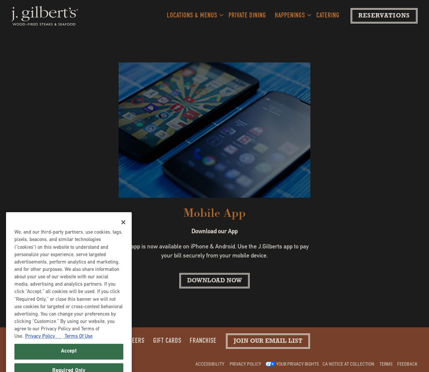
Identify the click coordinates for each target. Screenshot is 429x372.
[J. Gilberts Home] (44, 16)
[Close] (123, 227)
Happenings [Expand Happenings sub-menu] (291, 14)
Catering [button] (328, 15)
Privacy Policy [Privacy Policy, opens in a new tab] (43, 341)
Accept (68, 356)
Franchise (203, 341)
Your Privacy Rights (297, 364)
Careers (133, 341)
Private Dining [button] (247, 15)
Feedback (407, 364)
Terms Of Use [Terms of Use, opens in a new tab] (78, 341)
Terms (385, 364)
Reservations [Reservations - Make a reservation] (384, 16)
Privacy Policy (245, 364)
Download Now (214, 282)
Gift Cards (167, 341)
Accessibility (209, 364)
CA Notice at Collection (348, 364)
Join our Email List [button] (268, 342)
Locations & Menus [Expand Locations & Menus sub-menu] (194, 14)
